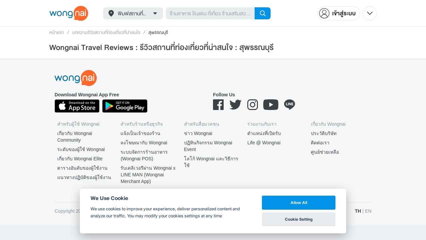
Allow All (299, 202)
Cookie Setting (299, 219)
